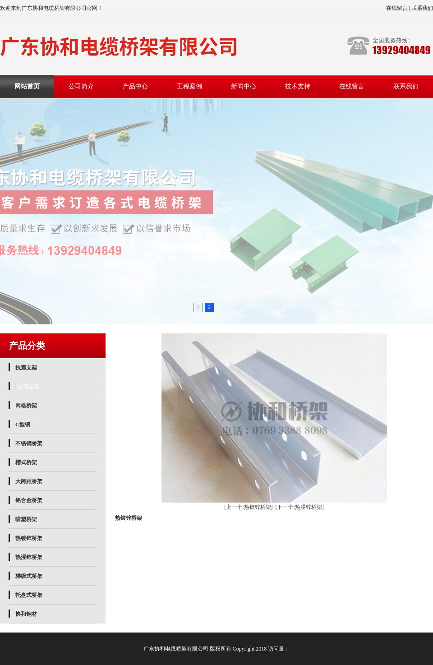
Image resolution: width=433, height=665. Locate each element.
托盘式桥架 (28, 595)
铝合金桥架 (28, 500)
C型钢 (22, 424)
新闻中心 (243, 86)
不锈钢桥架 (28, 443)
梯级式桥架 (28, 576)
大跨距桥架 (28, 481)
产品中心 (135, 86)
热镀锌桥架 (28, 538)
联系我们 (422, 8)
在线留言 (397, 8)
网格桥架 (26, 405)
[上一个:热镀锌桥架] (248, 507)
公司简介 (81, 86)
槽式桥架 (26, 462)
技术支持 (297, 86)
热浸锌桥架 (28, 557)
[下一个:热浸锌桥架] (300, 507)
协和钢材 (26, 614)
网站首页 (27, 86)
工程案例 (189, 86)
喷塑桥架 (26, 519)
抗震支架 (26, 368)
